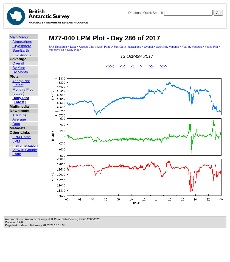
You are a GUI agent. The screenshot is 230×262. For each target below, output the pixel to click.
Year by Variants (192, 46)
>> (151, 66)
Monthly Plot (22, 89)
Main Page (104, 46)
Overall (18, 63)
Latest (18, 85)
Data (16, 124)
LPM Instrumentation (25, 143)
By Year (18, 68)
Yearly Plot (21, 81)
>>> (163, 66)
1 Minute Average (19, 117)
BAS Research (58, 46)
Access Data (86, 46)
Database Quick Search (175, 13)
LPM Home (21, 137)
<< (122, 66)
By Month (20, 72)
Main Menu (19, 37)
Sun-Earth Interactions (21, 52)
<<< (110, 66)
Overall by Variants (167, 46)
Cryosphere (21, 46)
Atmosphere (22, 42)
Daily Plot (20, 98)
